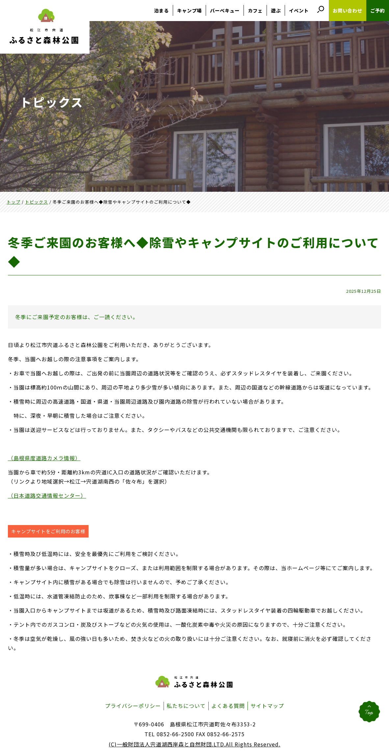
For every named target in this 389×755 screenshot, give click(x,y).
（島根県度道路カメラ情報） (44, 458)
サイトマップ (267, 706)
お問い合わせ (347, 10)
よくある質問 (228, 706)
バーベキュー (225, 10)
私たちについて (186, 706)
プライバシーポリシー (133, 706)
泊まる (161, 10)
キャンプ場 (189, 10)
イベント (299, 10)
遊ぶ (276, 10)
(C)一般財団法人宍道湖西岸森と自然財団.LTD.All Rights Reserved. (194, 744)
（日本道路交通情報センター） (47, 495)
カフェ (255, 10)
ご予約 (377, 10)
